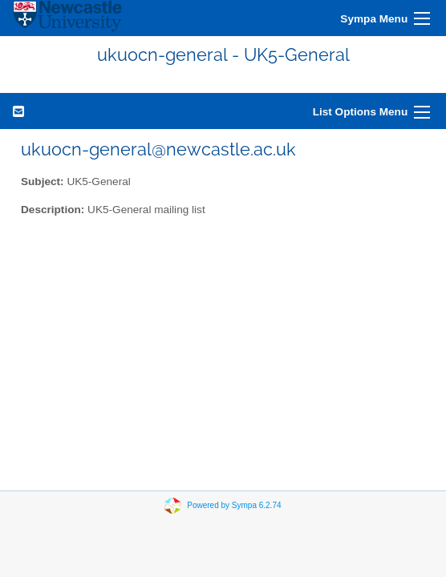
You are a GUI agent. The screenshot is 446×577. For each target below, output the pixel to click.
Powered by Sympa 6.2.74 (234, 505)
